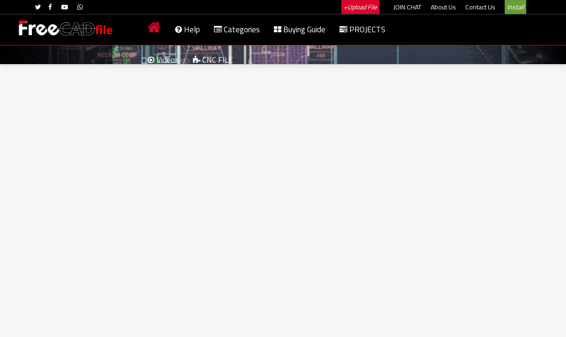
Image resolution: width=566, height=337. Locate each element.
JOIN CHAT (407, 7)
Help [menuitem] (187, 29)
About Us (443, 7)
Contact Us (480, 7)
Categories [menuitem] (237, 29)
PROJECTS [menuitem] (362, 29)
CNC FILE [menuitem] (213, 59)
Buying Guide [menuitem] (299, 29)
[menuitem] (154, 30)
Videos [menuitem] (163, 59)
